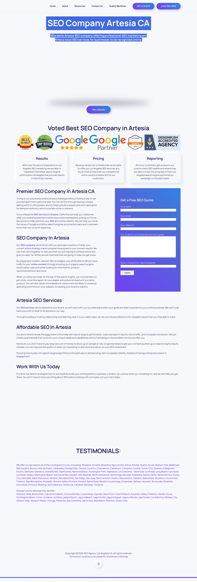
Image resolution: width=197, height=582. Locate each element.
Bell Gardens (22, 472)
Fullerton (152, 498)
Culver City (147, 472)
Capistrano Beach (53, 498)
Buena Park (38, 498)
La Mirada (150, 475)
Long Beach (162, 475)
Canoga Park (71, 472)
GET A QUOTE (143, 6)
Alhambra (106, 469)
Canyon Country (87, 472)
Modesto (47, 485)
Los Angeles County (60, 469)
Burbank (47, 472)
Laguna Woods (129, 501)
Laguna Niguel (113, 501)
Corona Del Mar (72, 498)
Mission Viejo (23, 504)
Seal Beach (99, 504)
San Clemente (74, 504)
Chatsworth (103, 472)
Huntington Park (97, 475)
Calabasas (58, 472)
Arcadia (96, 469)
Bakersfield (148, 482)
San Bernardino (34, 485)
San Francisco (103, 482)
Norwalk (127, 478)
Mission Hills (75, 478)
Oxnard (82, 485)
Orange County (24, 494)
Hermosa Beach (80, 475)
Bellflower (174, 469)
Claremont (115, 472)
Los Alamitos (157, 501)
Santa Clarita (150, 478)
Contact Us (97, 6)
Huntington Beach (25, 501)
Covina (136, 472)
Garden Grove (165, 498)
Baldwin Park (161, 469)
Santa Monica (164, 478)
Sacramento (125, 482)
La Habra (47, 501)
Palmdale (26, 482)
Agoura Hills (118, 469)
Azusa (151, 469)
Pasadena (137, 478)
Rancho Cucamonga (109, 485)
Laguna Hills (99, 501)
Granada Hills (51, 475)
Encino (20, 475)
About (65, 6)
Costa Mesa (87, 498)
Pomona (32, 488)
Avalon (143, 469)
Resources (80, 6)
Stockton (160, 482)
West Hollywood (40, 482)
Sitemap (123, 560)
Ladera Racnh (70, 501)
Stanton (110, 504)
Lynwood (21, 478)
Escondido (21, 488)
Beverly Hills (36, 472)
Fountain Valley (139, 498)
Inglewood (112, 475)
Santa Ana (87, 504)
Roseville (167, 485)
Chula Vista (171, 482)
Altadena (86, 469)
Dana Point (109, 498)
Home (53, 6)
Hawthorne (65, 475)
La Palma (57, 501)
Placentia (61, 504)
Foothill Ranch (122, 498)
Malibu (30, 478)
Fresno (114, 482)
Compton (127, 472)
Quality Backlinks (117, 6)
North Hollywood (100, 478)
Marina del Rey (61, 478)
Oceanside (126, 485)
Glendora (39, 475)
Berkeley (88, 488)
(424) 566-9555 (168, 6)
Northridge (116, 478)
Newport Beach (39, 504)
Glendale (29, 475)
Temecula (68, 488)
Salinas (137, 485)
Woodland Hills (66, 482)
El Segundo (168, 472)
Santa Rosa (92, 485)
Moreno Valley (60, 485)
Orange (51, 504)
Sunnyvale (157, 485)
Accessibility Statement (105, 560)
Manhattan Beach (44, 478)
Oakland (137, 482)
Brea (28, 498)
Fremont (20, 485)
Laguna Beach (85, 501)
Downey (158, 472)
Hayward (146, 485)
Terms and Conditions (80, 560)
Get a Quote (98, 109)
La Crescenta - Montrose (131, 475)
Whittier (54, 482)
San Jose (90, 482)
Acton (128, 469)
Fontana (73, 485)
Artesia (135, 469)
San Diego (80, 482)
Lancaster (174, 475)
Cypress (98, 498)
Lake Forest (144, 501)
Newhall (87, 478)
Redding (42, 488)
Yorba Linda (121, 504)
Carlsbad (78, 488)
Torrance (98, 488)
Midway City (171, 501)
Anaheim (20, 498)
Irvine (39, 501)
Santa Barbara (54, 488)
